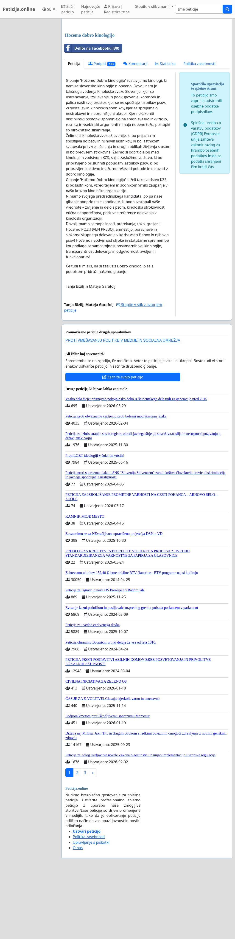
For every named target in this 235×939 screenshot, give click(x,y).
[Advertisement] (147, 58)
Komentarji (135, 127)
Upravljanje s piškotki (91, 906)
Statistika (165, 127)
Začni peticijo (68, 9)
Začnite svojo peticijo (122, 441)
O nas (78, 912)
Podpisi (101, 128)
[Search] (199, 9)
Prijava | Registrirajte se (117, 9)
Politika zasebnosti (199, 127)
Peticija (74, 127)
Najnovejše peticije (90, 9)
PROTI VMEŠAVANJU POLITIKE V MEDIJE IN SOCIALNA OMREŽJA (122, 405)
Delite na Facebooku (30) (91, 112)
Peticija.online (19, 9)
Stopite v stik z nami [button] (153, 6)
